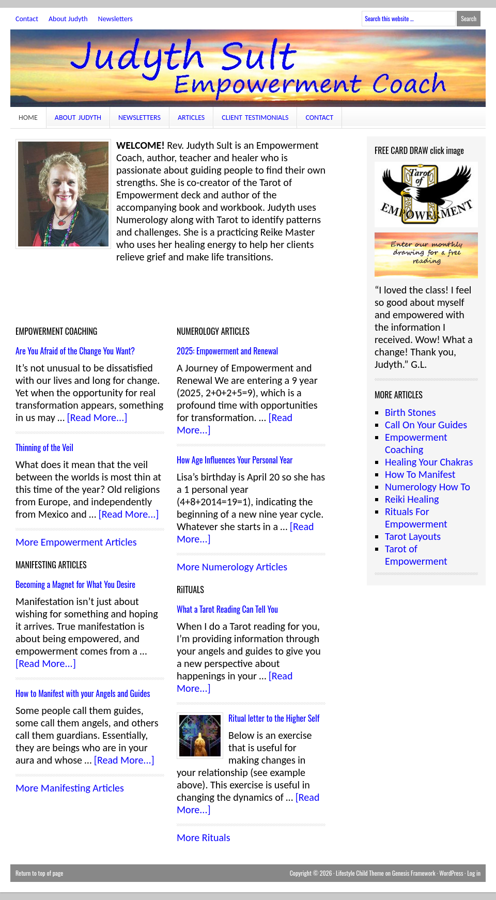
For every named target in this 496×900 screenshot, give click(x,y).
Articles (191, 117)
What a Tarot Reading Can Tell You (227, 609)
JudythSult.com (248, 68)
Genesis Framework (414, 872)
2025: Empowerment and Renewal (227, 351)
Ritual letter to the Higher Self (273, 718)
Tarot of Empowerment (416, 554)
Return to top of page (39, 872)
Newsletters (115, 18)
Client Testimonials (255, 117)
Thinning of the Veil (44, 447)
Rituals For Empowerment (416, 517)
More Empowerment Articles (76, 542)
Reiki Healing (412, 499)
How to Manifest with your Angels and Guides (83, 693)
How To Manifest (420, 474)
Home (28, 117)
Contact (27, 18)
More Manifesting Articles (70, 788)
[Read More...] (97, 417)
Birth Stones (410, 412)
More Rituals (203, 837)
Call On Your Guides (426, 424)
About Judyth (68, 18)
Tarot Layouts (413, 536)
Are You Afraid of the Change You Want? (75, 351)
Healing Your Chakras (429, 462)
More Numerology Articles (232, 567)
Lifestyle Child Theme (360, 872)
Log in (474, 872)
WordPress (451, 872)
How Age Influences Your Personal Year (234, 460)
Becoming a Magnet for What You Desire (75, 584)
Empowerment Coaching (416, 443)
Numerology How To (427, 486)
